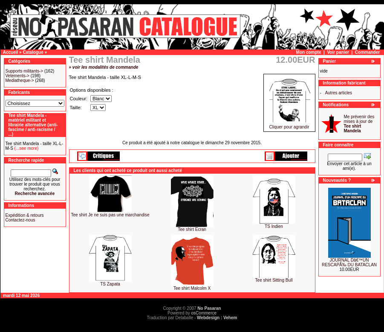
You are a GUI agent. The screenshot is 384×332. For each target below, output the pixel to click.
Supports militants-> (24, 71)
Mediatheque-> (20, 80)
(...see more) (25, 148)
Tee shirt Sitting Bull (274, 280)
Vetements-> (17, 75)
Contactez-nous (20, 220)
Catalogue (33, 52)
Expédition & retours (25, 215)
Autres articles (338, 92)
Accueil (10, 52)
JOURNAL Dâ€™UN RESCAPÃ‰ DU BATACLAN (349, 262)
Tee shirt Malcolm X (192, 288)
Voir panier (338, 52)
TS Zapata (110, 284)
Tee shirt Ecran (192, 229)
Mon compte (308, 52)
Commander (367, 52)
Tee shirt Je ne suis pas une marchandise (110, 215)
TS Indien (274, 226)
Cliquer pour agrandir (289, 125)
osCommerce (204, 313)
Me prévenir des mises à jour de (359, 123)
